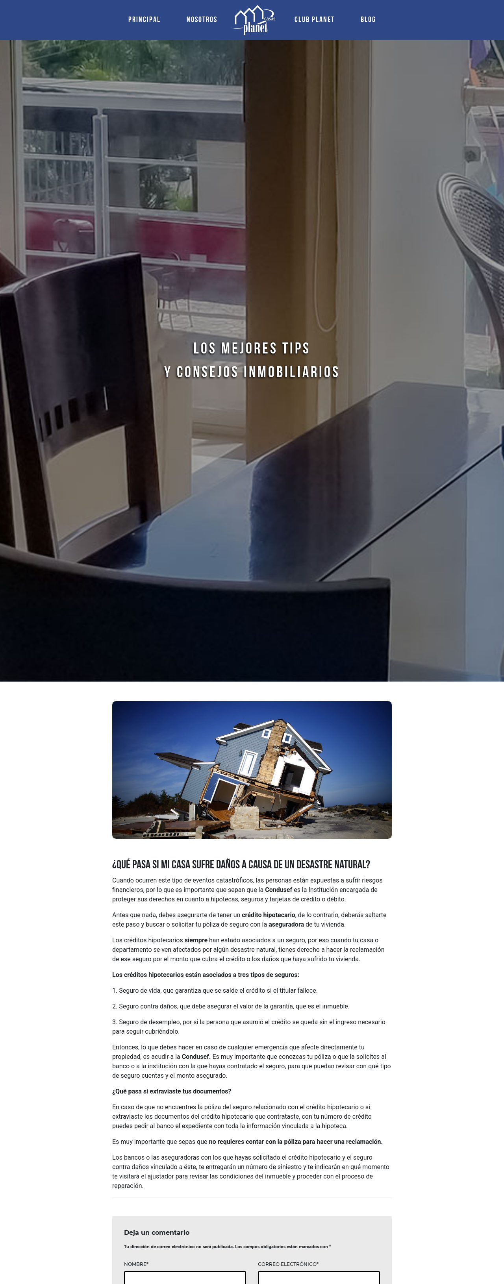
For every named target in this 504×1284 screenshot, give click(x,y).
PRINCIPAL (146, 19)
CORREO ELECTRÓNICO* (288, 1264)
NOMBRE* (136, 1264)
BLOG (368, 20)
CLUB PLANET (315, 20)
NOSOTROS (202, 20)
